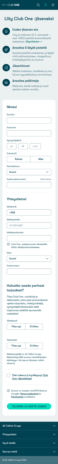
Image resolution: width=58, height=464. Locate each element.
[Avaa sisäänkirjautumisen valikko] (45, 5)
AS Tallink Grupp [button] (29, 426)
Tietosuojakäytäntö (29, 394)
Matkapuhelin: (13, 219)
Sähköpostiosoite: (15, 232)
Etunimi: (11, 114)
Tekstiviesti (12, 340)
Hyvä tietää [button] (29, 443)
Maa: (9, 253)
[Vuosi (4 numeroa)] (35, 146)
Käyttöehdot (32, 41)
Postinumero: (13, 265)
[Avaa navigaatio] (53, 5)
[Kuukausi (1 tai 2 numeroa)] (23, 146)
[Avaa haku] (38, 5)
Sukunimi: (11, 127)
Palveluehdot (17, 397)
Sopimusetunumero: (29, 179)
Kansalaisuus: (13, 166)
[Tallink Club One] (11, 5)
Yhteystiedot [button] (29, 434)
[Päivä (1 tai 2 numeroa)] (11, 146)
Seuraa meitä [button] (29, 452)
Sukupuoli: (12, 153)
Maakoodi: (12, 206)
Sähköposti (12, 320)
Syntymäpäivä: (14, 140)
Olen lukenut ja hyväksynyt (30, 377)
